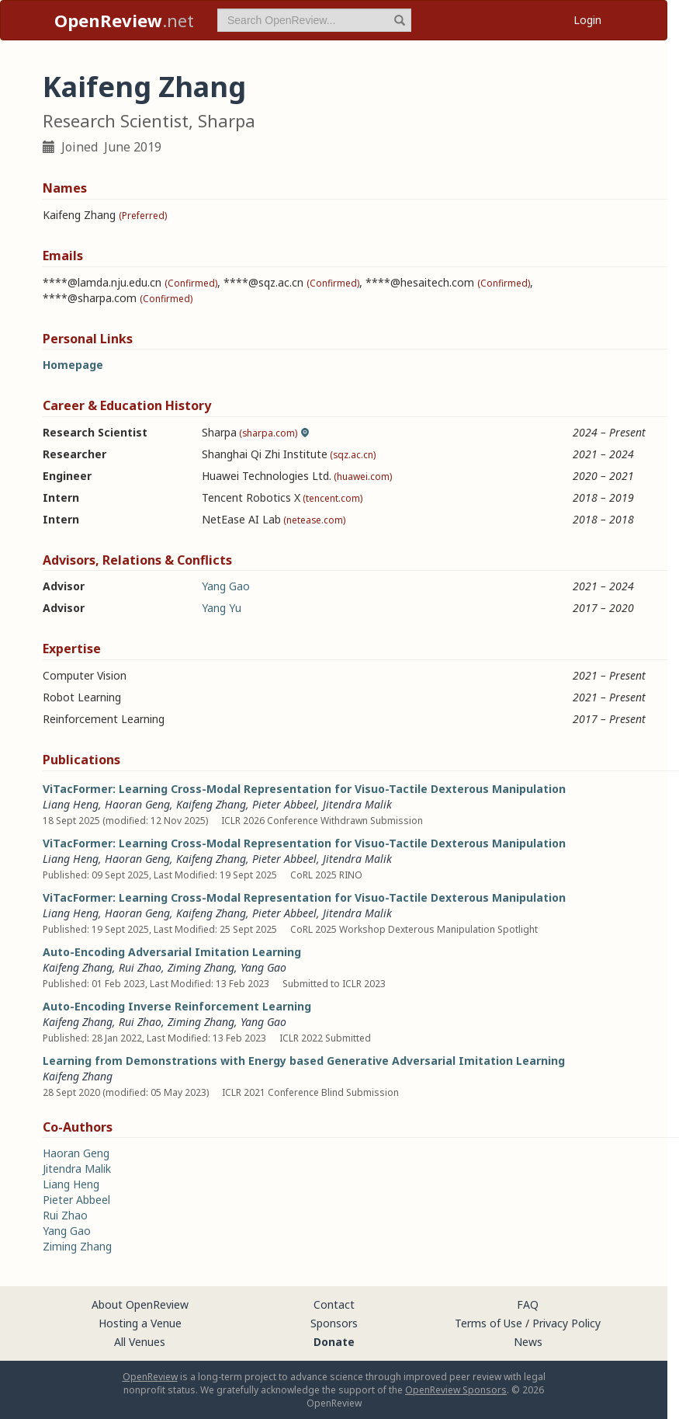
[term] (314, 20)
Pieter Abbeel (284, 804)
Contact (334, 1304)
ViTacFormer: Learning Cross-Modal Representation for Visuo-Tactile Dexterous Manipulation (304, 788)
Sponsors (334, 1323)
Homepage (73, 364)
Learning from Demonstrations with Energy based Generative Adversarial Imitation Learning (304, 1060)
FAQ (528, 1304)
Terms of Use (488, 1323)
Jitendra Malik (357, 804)
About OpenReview (140, 1304)
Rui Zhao (140, 967)
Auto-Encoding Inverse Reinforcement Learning (177, 1006)
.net (124, 20)
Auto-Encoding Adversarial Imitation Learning (172, 951)
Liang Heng (71, 804)
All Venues (139, 1341)
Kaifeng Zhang (211, 804)
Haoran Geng (137, 804)
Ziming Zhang (201, 967)
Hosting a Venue (140, 1323)
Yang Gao (226, 586)
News (528, 1341)
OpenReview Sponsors (456, 1389)
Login (587, 19)
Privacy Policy (566, 1323)
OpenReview (150, 1376)
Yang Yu (221, 607)
